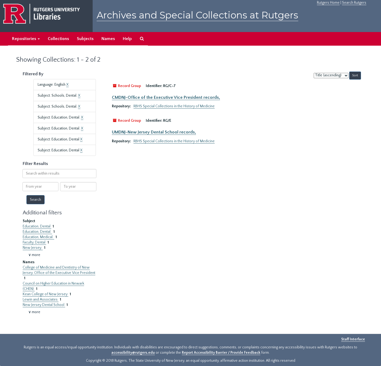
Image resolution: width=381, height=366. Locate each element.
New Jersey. (33, 248)
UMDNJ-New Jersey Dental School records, (154, 132)
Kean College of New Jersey (45, 294)
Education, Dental (37, 226)
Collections (58, 38)
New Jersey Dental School (44, 305)
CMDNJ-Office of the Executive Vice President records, (166, 97)
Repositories (26, 38)
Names (108, 38)
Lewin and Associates (40, 299)
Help (127, 38)
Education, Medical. (38, 237)
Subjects (85, 38)
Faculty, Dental (34, 242)
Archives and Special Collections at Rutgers (197, 15)
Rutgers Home (328, 3)
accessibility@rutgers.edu (133, 353)
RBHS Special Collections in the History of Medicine (174, 106)
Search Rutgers (354, 3)
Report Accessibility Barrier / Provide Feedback (221, 353)
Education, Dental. (37, 232)
